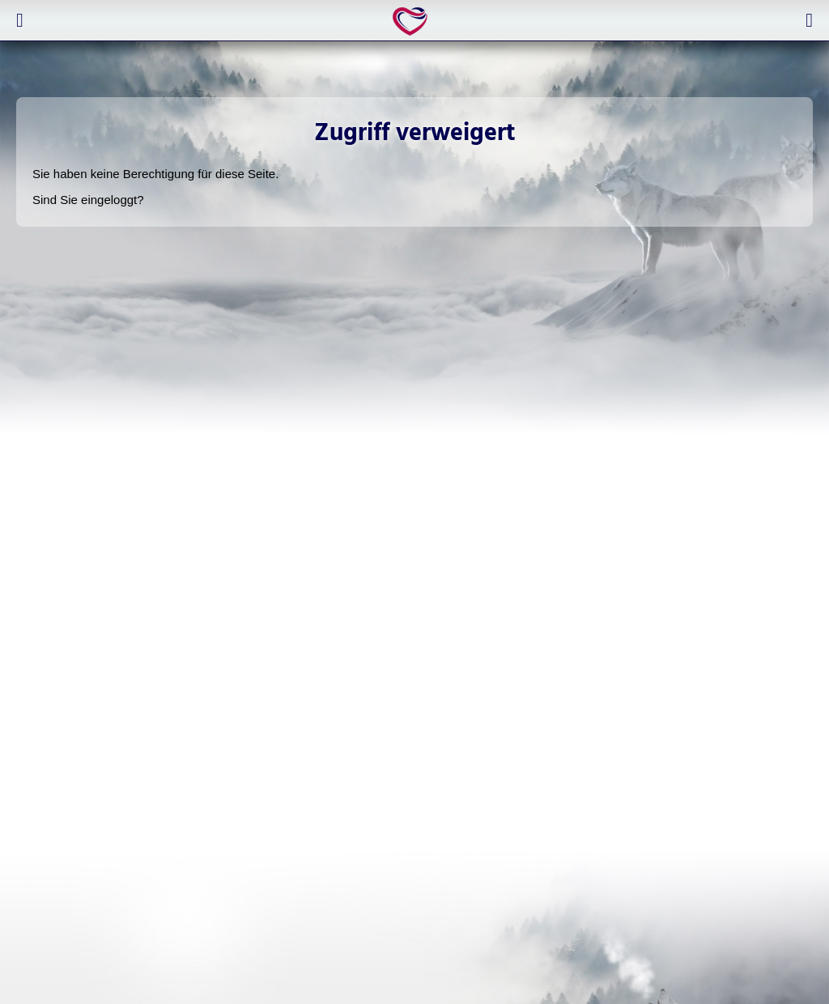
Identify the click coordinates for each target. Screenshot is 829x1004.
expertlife (413, 20)
